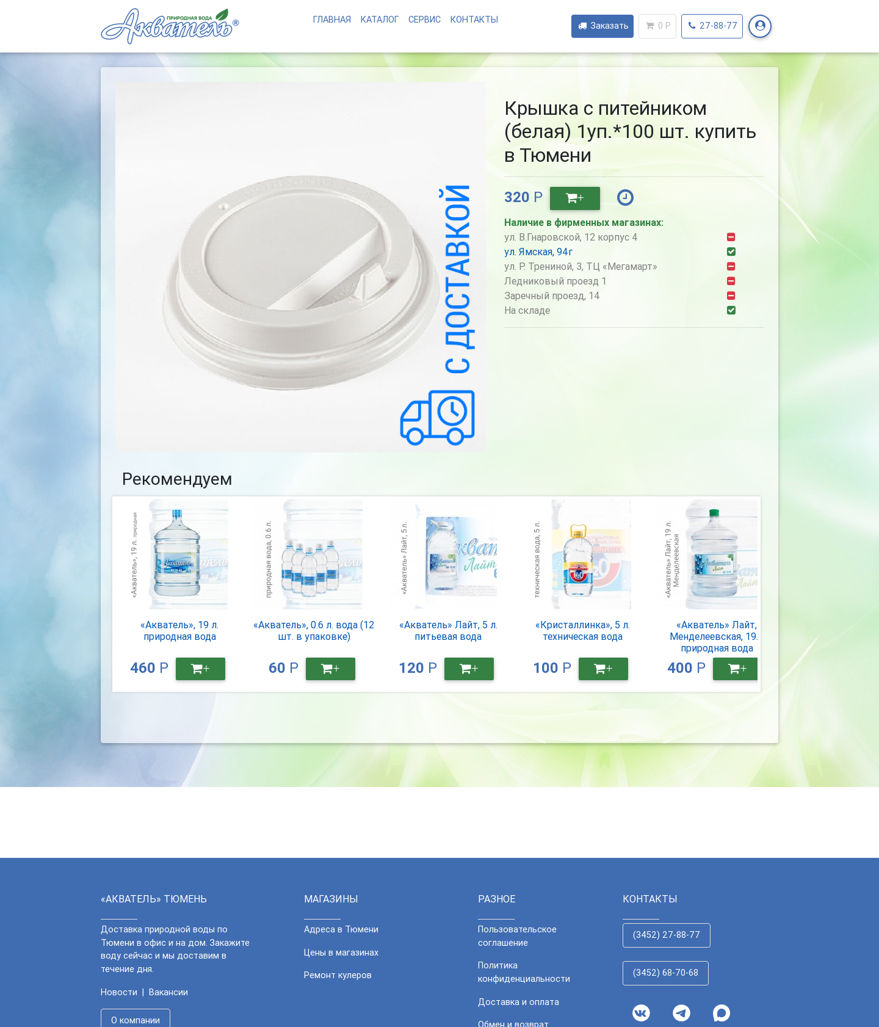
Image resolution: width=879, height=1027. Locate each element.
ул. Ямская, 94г (538, 251)
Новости (119, 992)
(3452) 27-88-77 (666, 934)
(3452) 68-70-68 (665, 972)
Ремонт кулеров (338, 975)
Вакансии (168, 992)
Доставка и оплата (518, 1001)
